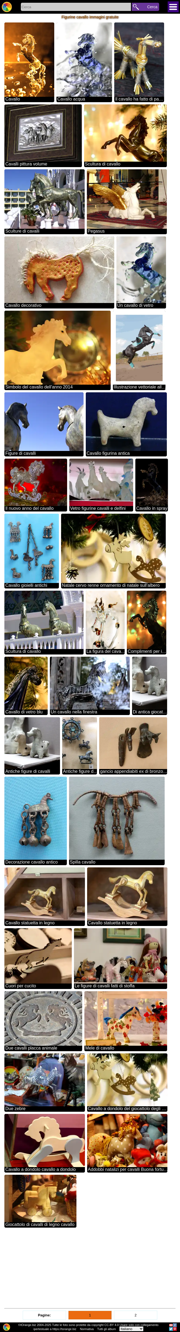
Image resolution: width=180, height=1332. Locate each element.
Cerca (152, 7)
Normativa (87, 1329)
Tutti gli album (106, 1329)
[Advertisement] (89, 1268)
